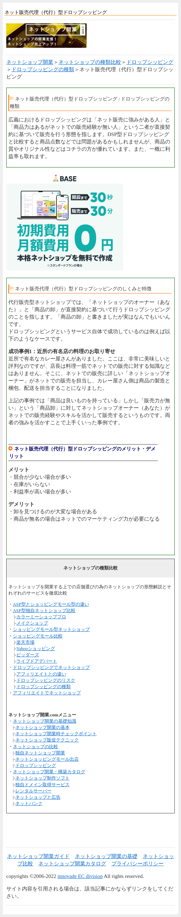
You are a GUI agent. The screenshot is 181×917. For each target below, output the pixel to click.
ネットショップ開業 (29, 62)
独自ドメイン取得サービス (42, 784)
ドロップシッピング (149, 62)
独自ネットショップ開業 (40, 752)
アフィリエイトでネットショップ (47, 692)
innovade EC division (80, 876)
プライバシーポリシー (137, 863)
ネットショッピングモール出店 (47, 759)
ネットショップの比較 (35, 746)
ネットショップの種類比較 (89, 62)
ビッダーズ (27, 654)
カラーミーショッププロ (41, 616)
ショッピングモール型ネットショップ (51, 629)
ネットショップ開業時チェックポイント (56, 733)
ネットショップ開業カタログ (72, 863)
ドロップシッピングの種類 (42, 69)
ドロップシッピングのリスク (45, 680)
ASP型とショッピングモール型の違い (51, 604)
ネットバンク (28, 803)
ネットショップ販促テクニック (47, 740)
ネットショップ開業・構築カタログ (49, 771)
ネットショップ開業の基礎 (106, 856)
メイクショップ (32, 623)
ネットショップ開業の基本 (42, 727)
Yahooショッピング (35, 648)
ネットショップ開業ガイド (38, 856)
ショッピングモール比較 (38, 636)
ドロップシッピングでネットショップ (51, 667)
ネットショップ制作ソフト (42, 778)
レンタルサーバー (33, 790)
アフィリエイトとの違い (41, 674)
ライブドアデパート (36, 661)
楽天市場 (25, 642)
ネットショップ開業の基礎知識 (44, 721)
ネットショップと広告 (38, 797)
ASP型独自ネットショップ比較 (44, 610)
